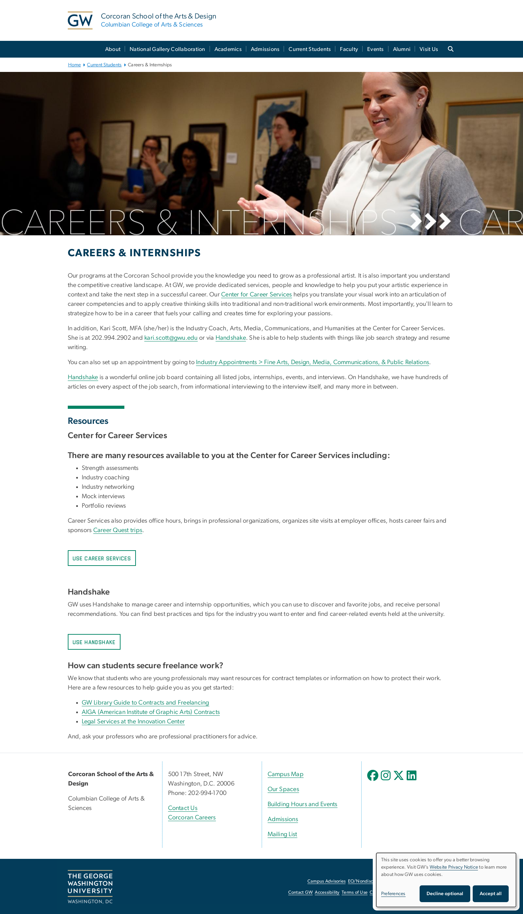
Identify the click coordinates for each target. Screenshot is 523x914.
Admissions (265, 49)
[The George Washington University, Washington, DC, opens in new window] (90, 887)
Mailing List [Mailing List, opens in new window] (282, 834)
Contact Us (183, 808)
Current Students (310, 49)
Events (375, 49)
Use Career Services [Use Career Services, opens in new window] (102, 558)
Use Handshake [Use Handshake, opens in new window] (94, 642)
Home (74, 64)
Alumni (402, 49)
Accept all (491, 893)
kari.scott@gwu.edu (171, 338)
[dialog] (446, 880)
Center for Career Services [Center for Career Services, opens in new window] (256, 295)
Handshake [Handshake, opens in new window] (231, 338)
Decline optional (445, 893)
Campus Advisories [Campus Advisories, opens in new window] (326, 881)
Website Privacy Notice (454, 867)
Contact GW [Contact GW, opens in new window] (300, 892)
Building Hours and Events (302, 804)
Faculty (349, 49)
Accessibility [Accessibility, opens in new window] (327, 892)
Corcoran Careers (192, 818)
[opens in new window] (373, 780)
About (113, 49)
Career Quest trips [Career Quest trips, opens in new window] (118, 530)
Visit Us (429, 49)
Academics (228, 49)
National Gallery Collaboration (167, 49)
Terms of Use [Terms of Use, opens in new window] (355, 892)
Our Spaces (283, 789)
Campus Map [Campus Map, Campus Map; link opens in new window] (286, 774)
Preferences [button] (393, 893)
